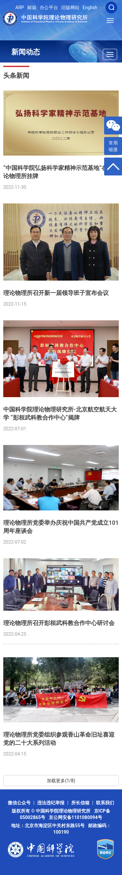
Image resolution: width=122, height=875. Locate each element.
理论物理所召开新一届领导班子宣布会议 (56, 292)
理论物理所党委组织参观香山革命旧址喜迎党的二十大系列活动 (59, 738)
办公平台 (49, 7)
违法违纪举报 (50, 802)
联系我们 (105, 802)
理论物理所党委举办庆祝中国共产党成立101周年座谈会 (61, 526)
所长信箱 (80, 802)
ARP (19, 7)
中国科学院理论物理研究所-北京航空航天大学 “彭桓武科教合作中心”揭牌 (60, 413)
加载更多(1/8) (61, 780)
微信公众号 (19, 802)
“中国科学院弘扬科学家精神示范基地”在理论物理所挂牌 (58, 171)
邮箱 (31, 7)
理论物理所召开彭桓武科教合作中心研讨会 (59, 622)
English (90, 7)
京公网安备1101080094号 (75, 817)
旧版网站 (70, 7)
